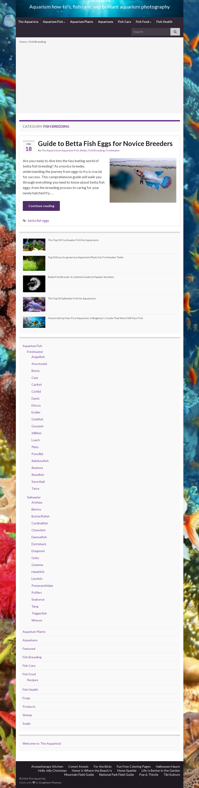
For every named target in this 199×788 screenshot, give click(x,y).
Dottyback (38, 544)
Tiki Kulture (171, 774)
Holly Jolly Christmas (52, 770)
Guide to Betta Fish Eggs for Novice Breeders (105, 143)
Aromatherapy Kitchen (47, 766)
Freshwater (113, 150)
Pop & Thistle (148, 774)
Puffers (36, 592)
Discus (36, 405)
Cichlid (36, 391)
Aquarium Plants (81, 21)
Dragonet (38, 551)
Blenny (36, 509)
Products (29, 706)
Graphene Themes (50, 782)
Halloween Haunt (168, 766)
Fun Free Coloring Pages (134, 766)
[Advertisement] (99, 78)
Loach (35, 440)
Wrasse (36, 620)
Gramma (37, 565)
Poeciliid (37, 454)
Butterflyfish (40, 516)
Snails (27, 723)
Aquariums (105, 21)
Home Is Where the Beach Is (92, 770)
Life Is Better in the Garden (161, 770)
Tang (34, 606)
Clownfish (38, 530)
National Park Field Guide (116, 774)
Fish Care (124, 21)
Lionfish (36, 578)
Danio (35, 398)
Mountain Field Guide (79, 774)
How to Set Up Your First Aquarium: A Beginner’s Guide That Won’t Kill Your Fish (95, 318)
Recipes (32, 680)
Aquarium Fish (54, 21)
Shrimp (27, 715)
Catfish (36, 384)
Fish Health (164, 21)
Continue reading (41, 206)
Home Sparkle (126, 770)
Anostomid (39, 364)
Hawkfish (37, 572)
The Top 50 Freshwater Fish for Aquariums (73, 240)
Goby (35, 558)
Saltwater (34, 497)
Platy (35, 447)
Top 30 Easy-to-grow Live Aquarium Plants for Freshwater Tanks (86, 257)
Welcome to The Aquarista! (42, 743)
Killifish (36, 433)
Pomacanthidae (42, 585)
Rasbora (37, 468)
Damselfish (39, 537)
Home (23, 41)
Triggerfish (39, 613)
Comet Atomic (78, 766)
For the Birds (103, 766)
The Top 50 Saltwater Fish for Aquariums (72, 298)
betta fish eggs (38, 220)
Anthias (36, 502)
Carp (34, 377)
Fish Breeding (96, 150)
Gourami (37, 426)
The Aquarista (28, 21)
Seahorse (38, 599)
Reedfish (37, 475)
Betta (83, 150)
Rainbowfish (40, 461)
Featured (29, 648)
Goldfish (37, 419)
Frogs (26, 698)
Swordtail (38, 481)
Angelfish (38, 357)
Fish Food (144, 21)
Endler (35, 412)
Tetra (35, 488)
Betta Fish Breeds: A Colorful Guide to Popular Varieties (81, 277)
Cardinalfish (39, 523)
